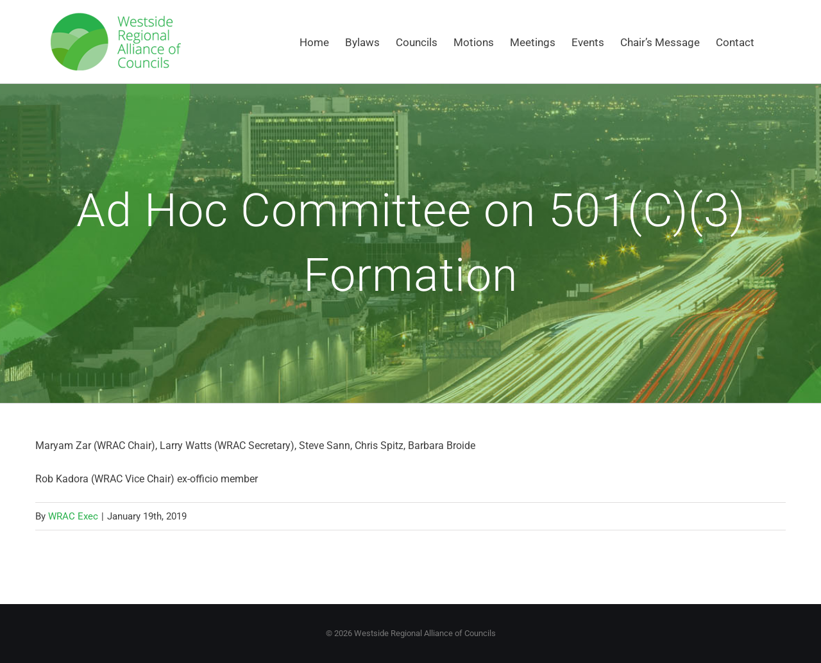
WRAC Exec (73, 516)
